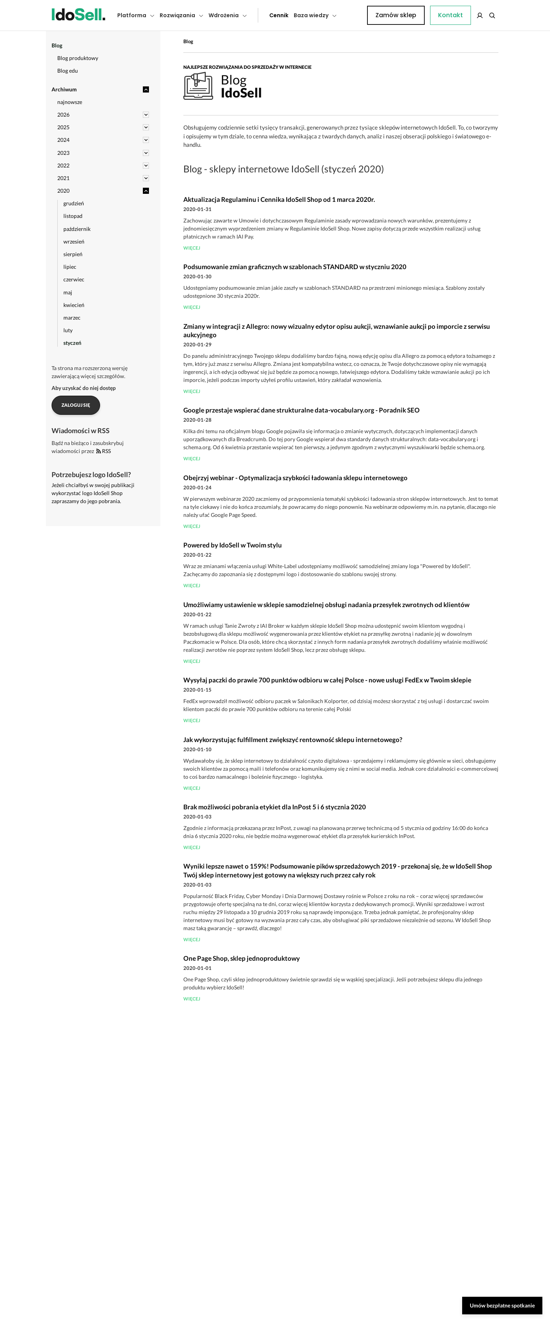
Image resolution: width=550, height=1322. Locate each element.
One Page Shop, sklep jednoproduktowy (241, 958)
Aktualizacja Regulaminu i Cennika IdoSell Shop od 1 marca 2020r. (279, 199)
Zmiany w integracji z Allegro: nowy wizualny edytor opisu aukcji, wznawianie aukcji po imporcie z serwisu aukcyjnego (336, 330)
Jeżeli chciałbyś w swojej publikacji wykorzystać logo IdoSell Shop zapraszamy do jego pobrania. (93, 493)
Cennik (261, 15)
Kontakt (353, 15)
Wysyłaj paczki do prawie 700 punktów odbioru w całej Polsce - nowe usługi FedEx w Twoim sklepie (327, 680)
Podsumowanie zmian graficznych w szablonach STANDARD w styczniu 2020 (294, 267)
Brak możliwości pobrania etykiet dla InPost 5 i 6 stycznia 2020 (274, 807)
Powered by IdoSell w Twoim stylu (232, 545)
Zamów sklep (466, 15)
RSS (103, 451)
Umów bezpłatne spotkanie (502, 1305)
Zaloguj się (75, 405)
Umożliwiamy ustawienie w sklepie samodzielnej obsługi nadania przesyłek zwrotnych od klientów (326, 605)
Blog (188, 41)
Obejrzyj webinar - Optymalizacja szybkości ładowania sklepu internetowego (295, 478)
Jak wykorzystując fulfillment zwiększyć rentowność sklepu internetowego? (292, 740)
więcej (191, 248)
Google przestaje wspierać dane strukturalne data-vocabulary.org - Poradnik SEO (301, 410)
